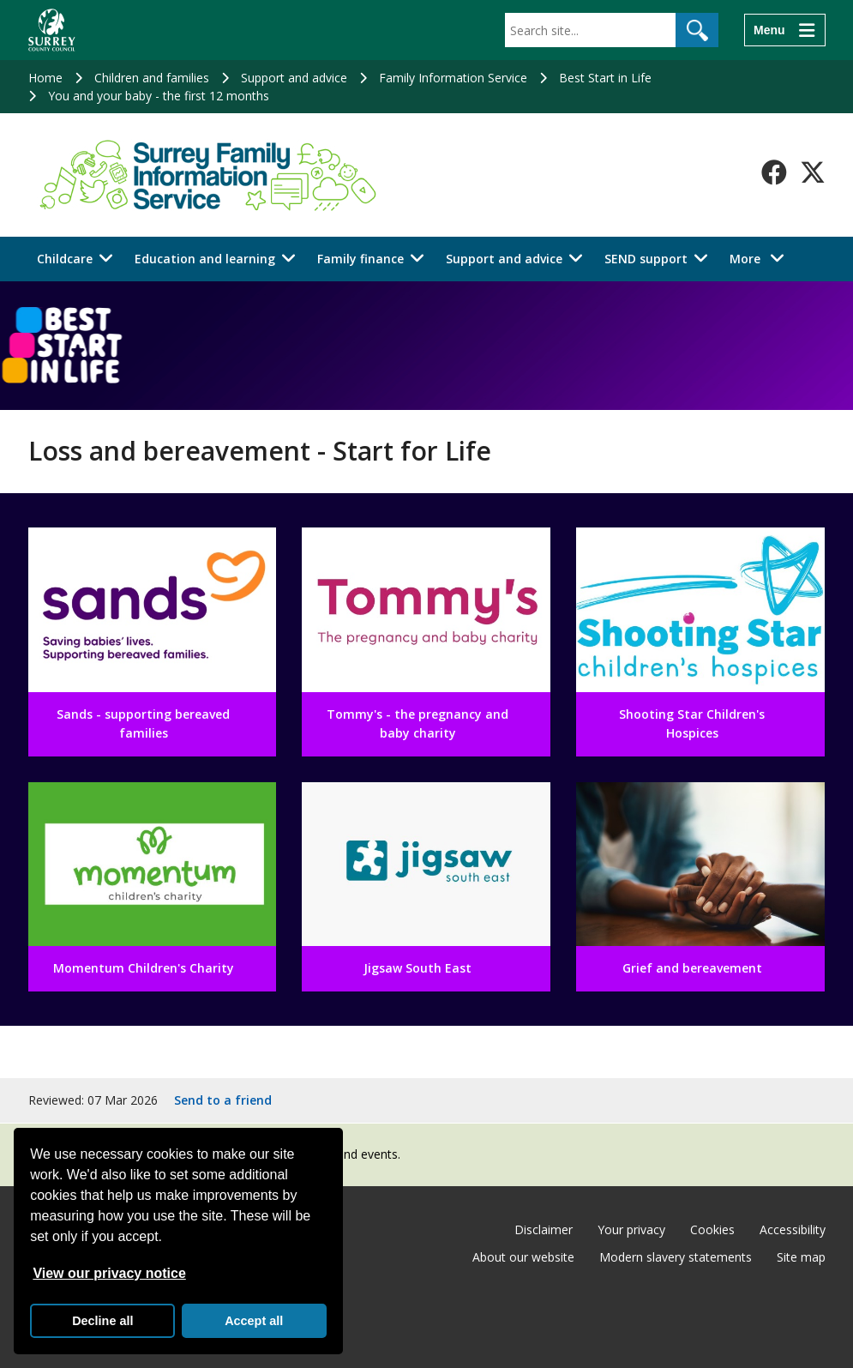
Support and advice (294, 77)
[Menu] (784, 30)
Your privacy (631, 1229)
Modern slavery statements (675, 1257)
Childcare (65, 258)
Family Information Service (453, 77)
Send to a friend (223, 1100)
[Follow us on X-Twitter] (813, 172)
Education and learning (205, 258)
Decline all (102, 1321)
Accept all (254, 1321)
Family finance (360, 258)
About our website (523, 1257)
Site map (801, 1257)
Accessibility (793, 1229)
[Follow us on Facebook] (774, 172)
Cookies (712, 1229)
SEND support (646, 258)
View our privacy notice (109, 1273)
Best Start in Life (605, 77)
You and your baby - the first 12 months (158, 95)
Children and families (151, 77)
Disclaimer (543, 1229)
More (762, 258)
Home (45, 77)
